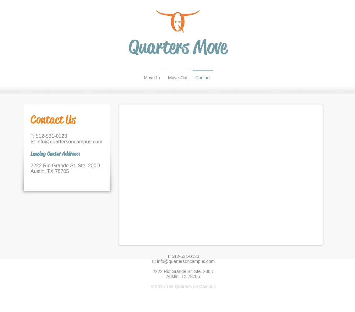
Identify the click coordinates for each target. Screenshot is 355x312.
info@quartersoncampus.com (69, 141)
